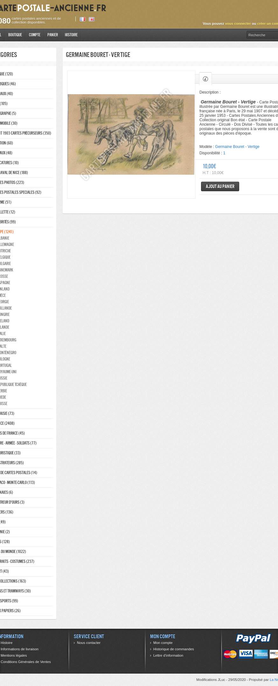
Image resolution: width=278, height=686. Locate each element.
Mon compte (163, 643)
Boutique (15, 34)
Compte (34, 34)
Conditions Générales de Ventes (26, 662)
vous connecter (238, 23)
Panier (52, 34)
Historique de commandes (173, 649)
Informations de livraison (19, 649)
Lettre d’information (168, 655)
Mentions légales (14, 655)
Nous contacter (89, 643)
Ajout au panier (220, 186)
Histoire (71, 34)
